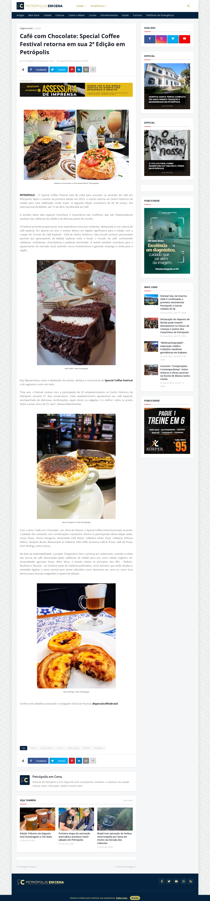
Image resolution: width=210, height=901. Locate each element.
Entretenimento (109, 15)
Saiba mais (122, 898)
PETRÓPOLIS (28, 195)
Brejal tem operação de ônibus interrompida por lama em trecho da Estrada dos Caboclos (114, 838)
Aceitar (135, 898)
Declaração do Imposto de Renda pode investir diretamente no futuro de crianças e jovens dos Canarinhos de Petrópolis (175, 326)
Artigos (20, 15)
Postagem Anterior (27, 866)
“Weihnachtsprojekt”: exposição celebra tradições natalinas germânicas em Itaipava (173, 347)
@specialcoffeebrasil (105, 703)
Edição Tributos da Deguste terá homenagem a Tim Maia (36, 835)
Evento (60, 748)
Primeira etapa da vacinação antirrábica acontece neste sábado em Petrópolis (74, 836)
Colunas (59, 15)
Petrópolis (98, 748)
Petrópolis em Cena (47, 777)
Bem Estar (34, 15)
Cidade (47, 15)
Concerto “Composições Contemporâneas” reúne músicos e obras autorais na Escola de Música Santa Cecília (175, 372)
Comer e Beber (76, 15)
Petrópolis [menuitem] (98, 6)
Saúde (125, 15)
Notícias (86, 748)
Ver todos (128, 800)
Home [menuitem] (80, 6)
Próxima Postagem (125, 866)
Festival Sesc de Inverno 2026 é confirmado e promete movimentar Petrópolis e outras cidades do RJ (173, 302)
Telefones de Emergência (160, 15)
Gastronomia (73, 748)
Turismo (137, 15)
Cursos (92, 15)
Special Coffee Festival (119, 380)
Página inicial (26, 28)
